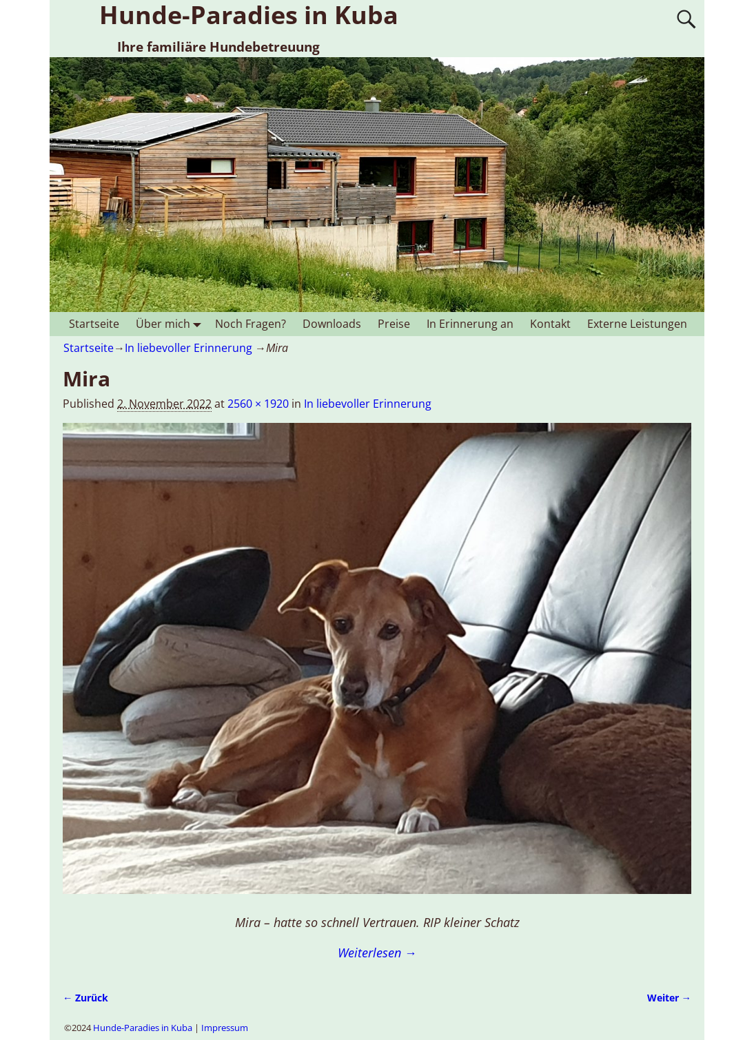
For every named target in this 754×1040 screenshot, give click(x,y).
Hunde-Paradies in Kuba (142, 1027)
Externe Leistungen (637, 323)
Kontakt (550, 323)
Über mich (171, 324)
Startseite (94, 323)
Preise (394, 323)
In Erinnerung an (470, 323)
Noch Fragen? (250, 323)
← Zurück (85, 997)
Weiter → (669, 997)
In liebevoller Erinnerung (188, 347)
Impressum (224, 1027)
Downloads (332, 323)
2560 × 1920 (258, 403)
